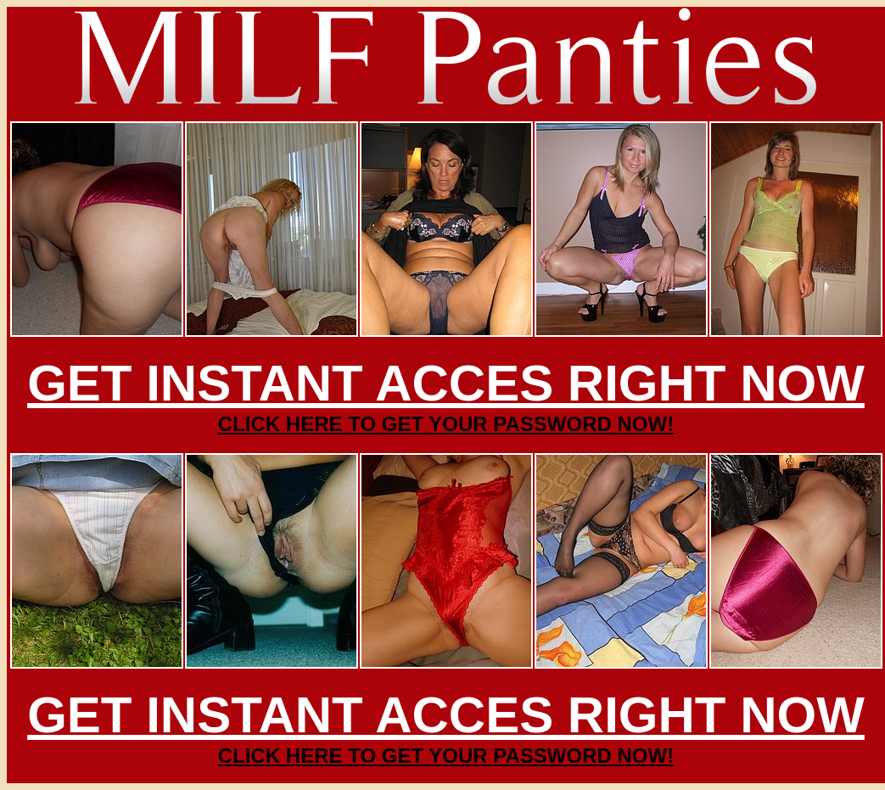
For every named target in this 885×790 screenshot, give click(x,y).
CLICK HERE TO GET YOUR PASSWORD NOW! (446, 423)
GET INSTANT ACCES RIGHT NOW (446, 383)
